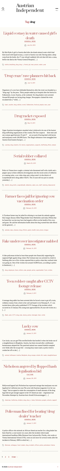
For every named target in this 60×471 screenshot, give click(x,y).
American (8, 400)
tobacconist (51, 185)
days (11, 230)
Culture (30, 374)
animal (7, 355)
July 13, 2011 (31, 83)
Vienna (53, 445)
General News (30, 41)
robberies (29, 185)
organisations (30, 145)
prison (41, 230)
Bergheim (24, 355)
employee (11, 270)
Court (19, 445)
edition (19, 105)
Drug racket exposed (30, 116)
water (41, 65)
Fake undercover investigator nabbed (30, 241)
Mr (42, 355)
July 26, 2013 (31, 45)
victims (50, 270)
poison (36, 65)
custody (7, 145)
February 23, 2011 (31, 208)
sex (37, 185)
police (33, 270)
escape (33, 355)
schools (49, 400)
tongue (46, 230)
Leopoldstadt (21, 185)
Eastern (16, 145)
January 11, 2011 (31, 423)
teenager (34, 315)
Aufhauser (13, 355)
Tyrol (45, 270)
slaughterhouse (52, 355)
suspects (37, 145)
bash (6, 105)
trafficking (44, 145)
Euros (16, 270)
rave (45, 105)
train (39, 315)
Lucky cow (30, 326)
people (42, 105)
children (20, 400)
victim (43, 315)
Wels (49, 145)
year (44, 65)
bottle (7, 65)
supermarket (40, 270)
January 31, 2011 (31, 333)
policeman (47, 445)
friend (26, 65)
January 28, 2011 (31, 378)
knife (14, 185)
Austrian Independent (15, 467)
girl (29, 65)
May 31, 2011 (31, 123)
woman (54, 145)
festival (36, 105)
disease (16, 230)
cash (10, 315)
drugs (21, 65)
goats (29, 230)
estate (38, 355)
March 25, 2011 (31, 163)
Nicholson (38, 400)
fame (33, 400)
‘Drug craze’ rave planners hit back (30, 76)
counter (11, 105)
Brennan (7, 445)
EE (20, 145)
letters (21, 270)
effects (25, 230)
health (34, 230)
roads (45, 355)
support (54, 400)
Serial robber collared (30, 156)
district (7, 185)
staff (40, 185)
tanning (45, 185)
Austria (18, 355)
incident (31, 445)
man (32, 65)
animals (7, 230)
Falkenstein (29, 105)
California (14, 400)
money (25, 315)
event (24, 105)
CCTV (14, 315)
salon (33, 185)
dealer (23, 445)
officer (37, 445)
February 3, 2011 (31, 293)
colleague (14, 445)
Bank (6, 315)
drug (17, 65)
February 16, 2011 (31, 248)
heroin (23, 145)
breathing (12, 65)
